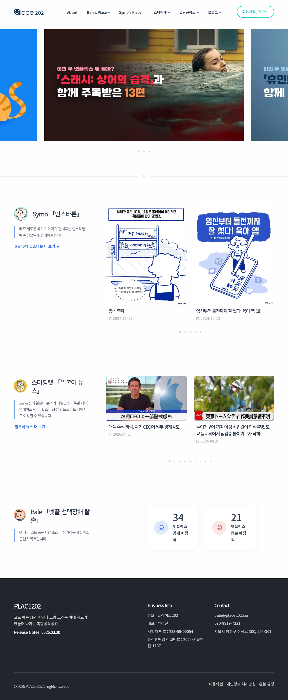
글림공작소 (187, 12)
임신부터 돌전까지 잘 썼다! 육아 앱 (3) (228, 310)
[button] (139, 151)
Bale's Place (97, 12)
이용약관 (216, 684)
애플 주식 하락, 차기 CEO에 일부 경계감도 (143, 426)
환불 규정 (266, 684)
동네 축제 (116, 310)
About (72, 12)
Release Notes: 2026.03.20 (37, 632)
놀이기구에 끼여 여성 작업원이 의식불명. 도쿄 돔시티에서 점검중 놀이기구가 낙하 (232, 430)
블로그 (213, 12)
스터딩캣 (160, 12)
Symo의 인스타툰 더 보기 (35, 246)
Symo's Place (130, 12)
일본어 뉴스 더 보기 (30, 426)
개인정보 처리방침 (241, 684)
